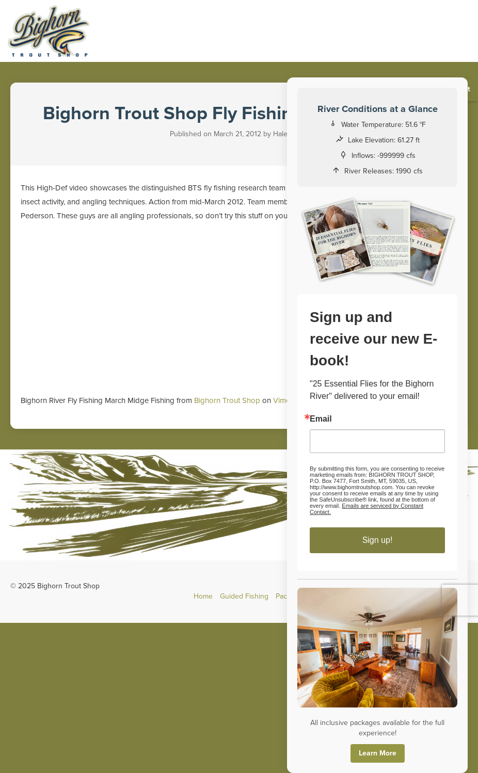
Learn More (377, 753)
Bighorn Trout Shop (227, 400)
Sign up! (377, 540)
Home (203, 596)
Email (321, 419)
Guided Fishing (244, 596)
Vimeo (284, 400)
